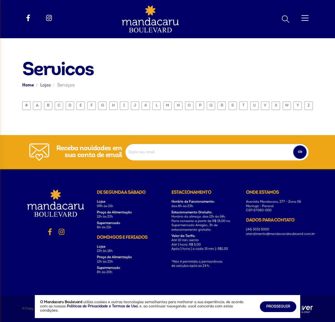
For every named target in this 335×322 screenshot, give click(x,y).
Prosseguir (278, 307)
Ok (300, 152)
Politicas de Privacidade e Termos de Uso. (102, 306)
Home (28, 85)
